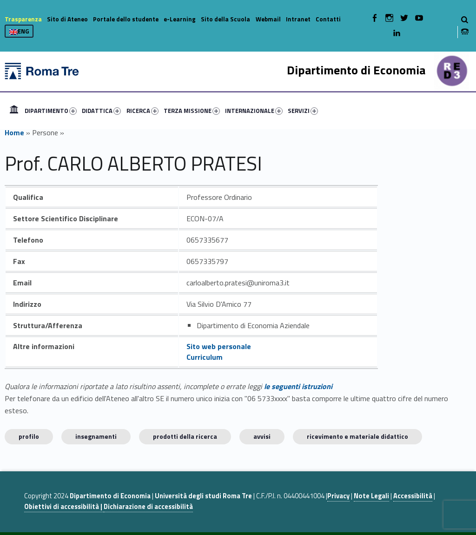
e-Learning (180, 19)
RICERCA (142, 110)
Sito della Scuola (225, 19)
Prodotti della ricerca (185, 436)
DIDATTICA (101, 110)
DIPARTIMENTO (51, 110)
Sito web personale (218, 346)
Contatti (328, 19)
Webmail (268, 19)
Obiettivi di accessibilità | (64, 507)
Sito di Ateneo (67, 19)
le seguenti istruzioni (298, 386)
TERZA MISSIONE (192, 110)
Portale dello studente (126, 19)
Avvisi (262, 436)
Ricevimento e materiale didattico (357, 436)
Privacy (338, 496)
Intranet (298, 19)
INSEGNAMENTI (96, 436)
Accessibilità (412, 496)
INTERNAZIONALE (254, 110)
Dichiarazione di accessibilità (148, 507)
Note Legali (371, 496)
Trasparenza (23, 19)
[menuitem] (14, 110)
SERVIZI (303, 110)
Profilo (29, 436)
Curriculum (204, 357)
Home (14, 110)
